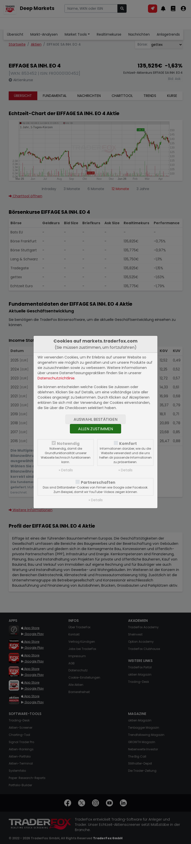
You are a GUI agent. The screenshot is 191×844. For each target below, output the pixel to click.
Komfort (128, 443)
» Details (66, 470)
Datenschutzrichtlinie (56, 378)
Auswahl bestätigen (95, 419)
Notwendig (68, 443)
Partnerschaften (98, 482)
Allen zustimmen (95, 429)
